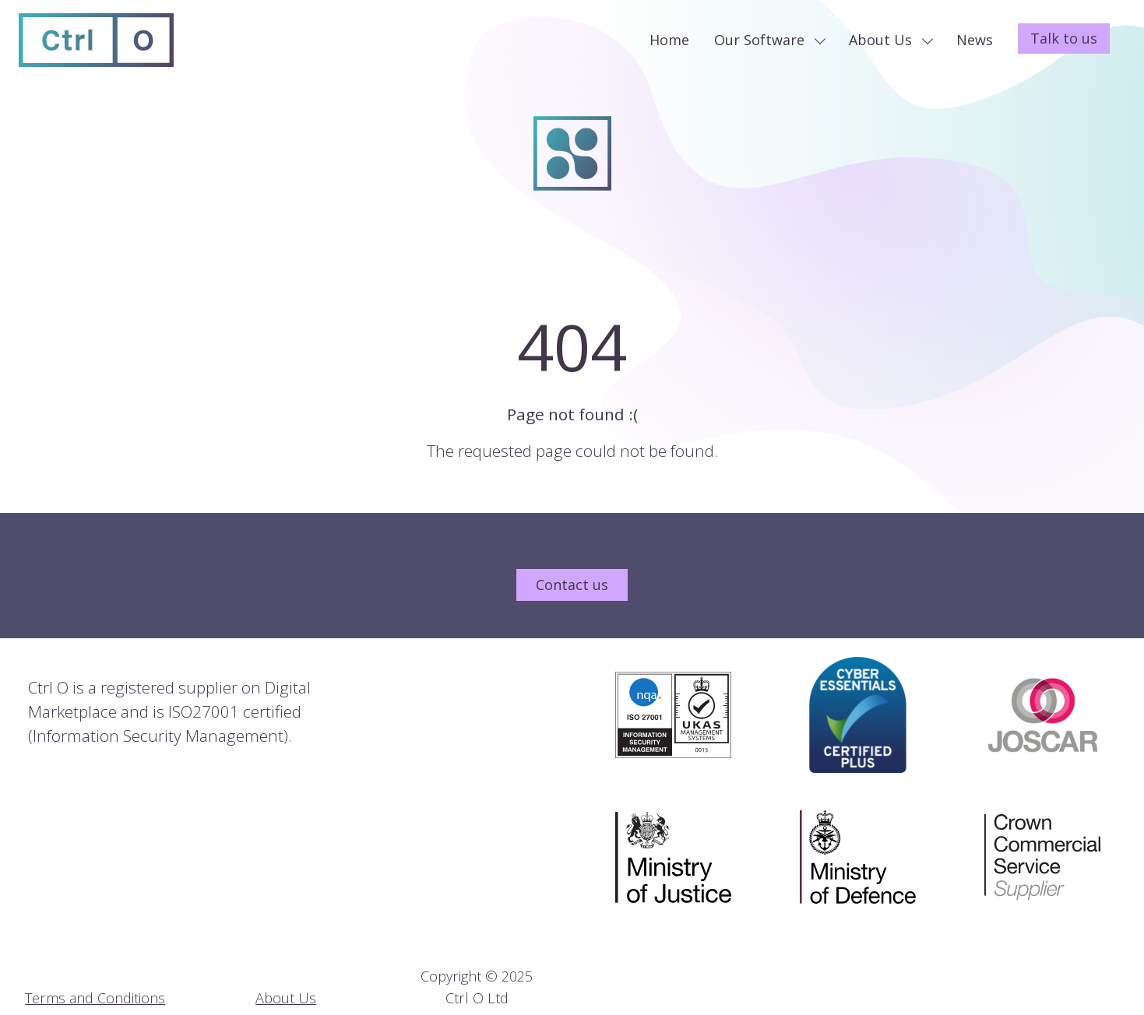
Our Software (769, 39)
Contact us (572, 584)
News (974, 39)
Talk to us (1063, 38)
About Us (891, 39)
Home (669, 39)
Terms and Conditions (95, 998)
